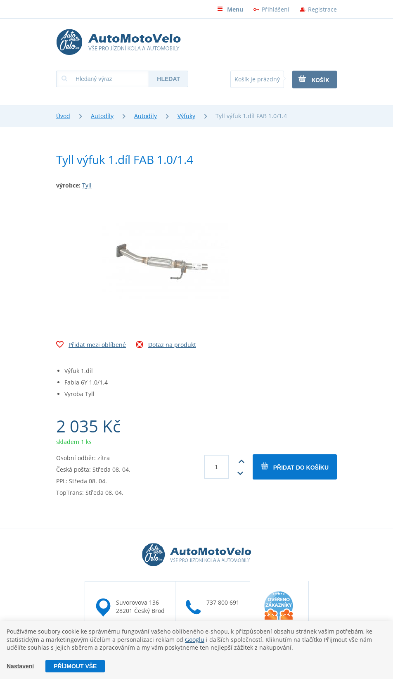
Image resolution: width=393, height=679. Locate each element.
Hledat (168, 79)
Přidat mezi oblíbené (91, 346)
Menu (230, 9)
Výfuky (186, 116)
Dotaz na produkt (166, 346)
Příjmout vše (75, 666)
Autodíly (102, 116)
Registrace (322, 9)
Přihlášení (275, 9)
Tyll (87, 185)
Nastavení (20, 666)
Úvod (63, 116)
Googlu (194, 639)
